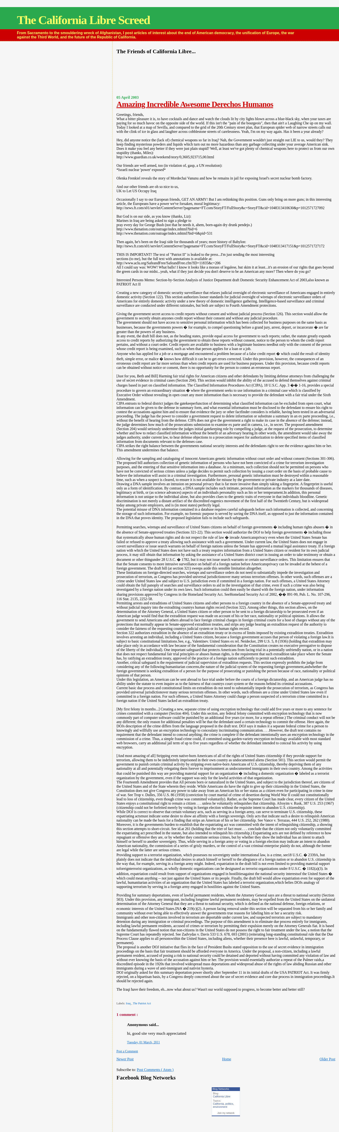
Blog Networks (220, 1088)
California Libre (221, 1096)
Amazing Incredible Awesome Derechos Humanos (194, 104)
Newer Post (125, 1059)
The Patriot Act (142, 1003)
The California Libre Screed (83, 20)
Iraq (128, 1003)
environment (220, 1106)
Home (226, 1059)
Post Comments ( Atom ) (155, 1070)
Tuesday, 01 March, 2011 (143, 1042)
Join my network (225, 1113)
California (218, 1103)
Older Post (327, 1059)
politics (229, 1103)
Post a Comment (127, 1051)
